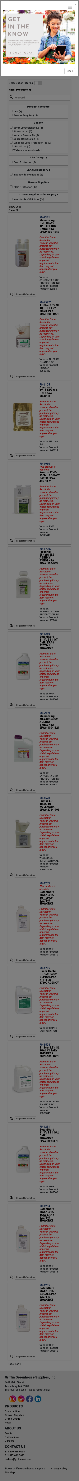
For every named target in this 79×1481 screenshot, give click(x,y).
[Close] (75, 4)
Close (70, 71)
